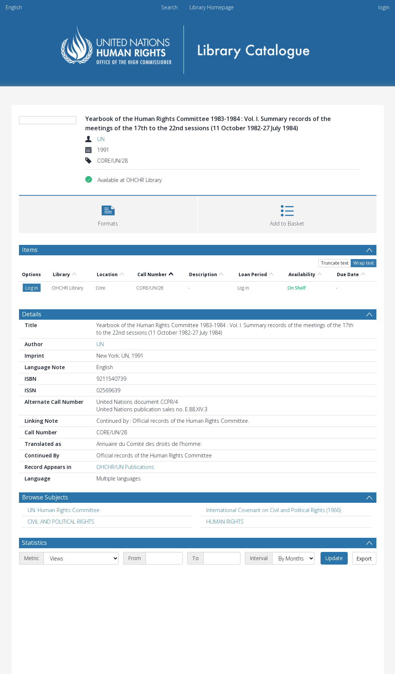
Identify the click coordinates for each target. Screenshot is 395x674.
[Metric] (81, 558)
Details (31, 314)
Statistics (34, 543)
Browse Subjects (45, 497)
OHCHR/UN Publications (125, 466)
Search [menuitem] (169, 7)
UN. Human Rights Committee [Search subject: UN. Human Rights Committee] (63, 510)
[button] (108, 213)
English (14, 7)
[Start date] (164, 558)
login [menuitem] (383, 7)
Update (334, 558)
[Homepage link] (197, 47)
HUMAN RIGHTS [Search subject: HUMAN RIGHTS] (224, 521)
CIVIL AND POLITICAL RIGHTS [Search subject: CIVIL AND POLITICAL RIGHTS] (61, 521)
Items (30, 250)
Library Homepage (211, 7)
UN (101, 139)
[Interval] (293, 558)
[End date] (221, 558)
